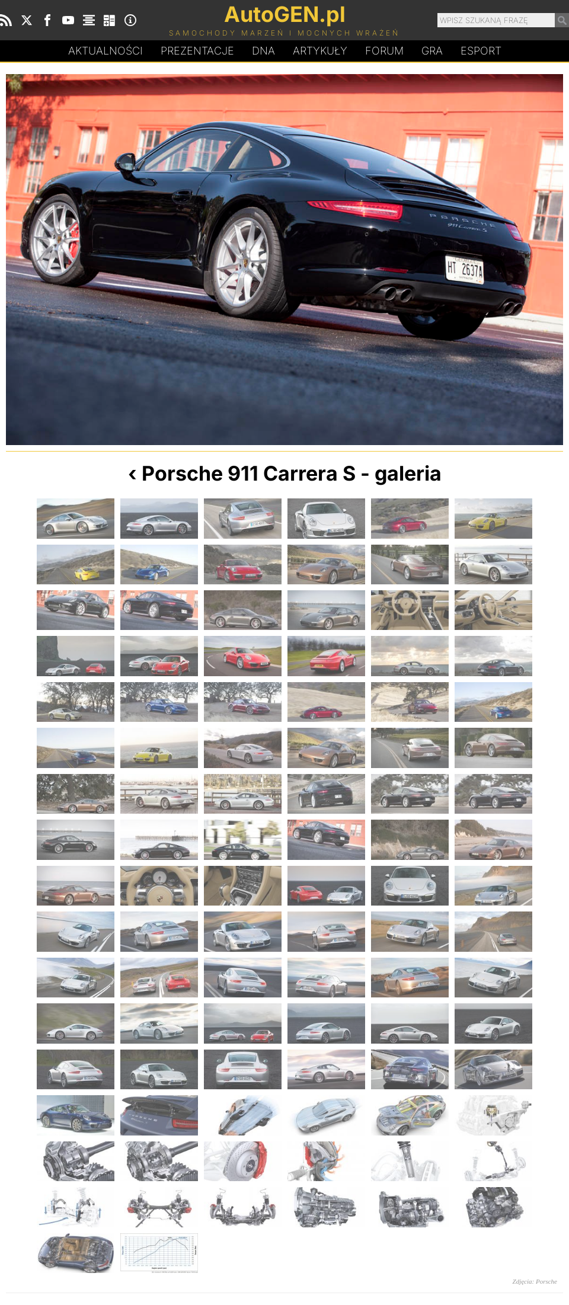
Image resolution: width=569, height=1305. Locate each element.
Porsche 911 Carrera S (249, 473)
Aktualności (105, 50)
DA (263, 51)
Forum (384, 50)
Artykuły (320, 50)
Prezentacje (197, 50)
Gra (432, 50)
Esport (481, 50)
